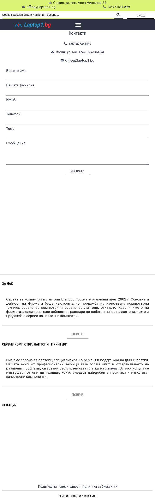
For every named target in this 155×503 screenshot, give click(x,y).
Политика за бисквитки (99, 486)
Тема (10, 128)
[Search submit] (118, 15)
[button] (78, 24)
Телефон (13, 114)
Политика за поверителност (59, 486)
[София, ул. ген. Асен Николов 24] (77, 220)
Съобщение (15, 143)
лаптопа (111, 368)
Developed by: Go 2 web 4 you (77, 496)
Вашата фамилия (20, 85)
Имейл (11, 100)
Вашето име (16, 71)
